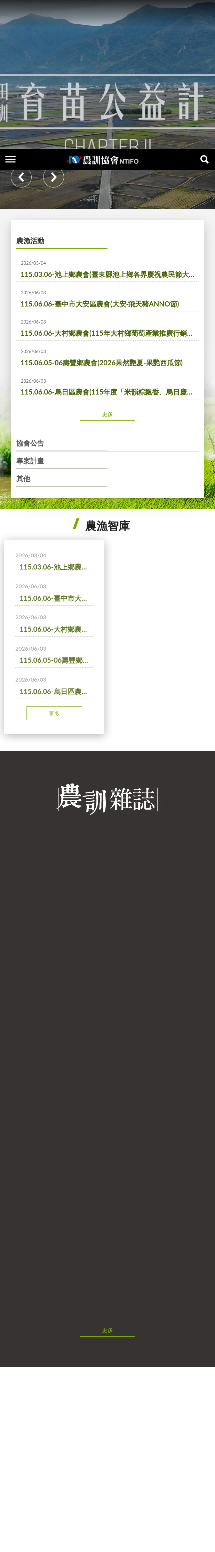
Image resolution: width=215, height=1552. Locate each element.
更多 (107, 442)
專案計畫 (30, 489)
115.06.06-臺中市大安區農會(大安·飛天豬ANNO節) (100, 332)
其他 (23, 507)
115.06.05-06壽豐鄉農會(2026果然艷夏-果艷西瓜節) (102, 391)
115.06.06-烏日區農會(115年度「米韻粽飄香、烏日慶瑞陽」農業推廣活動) (110, 420)
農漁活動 (30, 269)
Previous (21, 205)
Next (53, 205)
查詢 (204, 10)
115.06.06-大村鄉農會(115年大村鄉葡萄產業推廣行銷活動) (110, 361)
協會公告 (30, 471)
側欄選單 (10, 10)
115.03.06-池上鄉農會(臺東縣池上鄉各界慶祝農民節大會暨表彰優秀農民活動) (110, 303)
